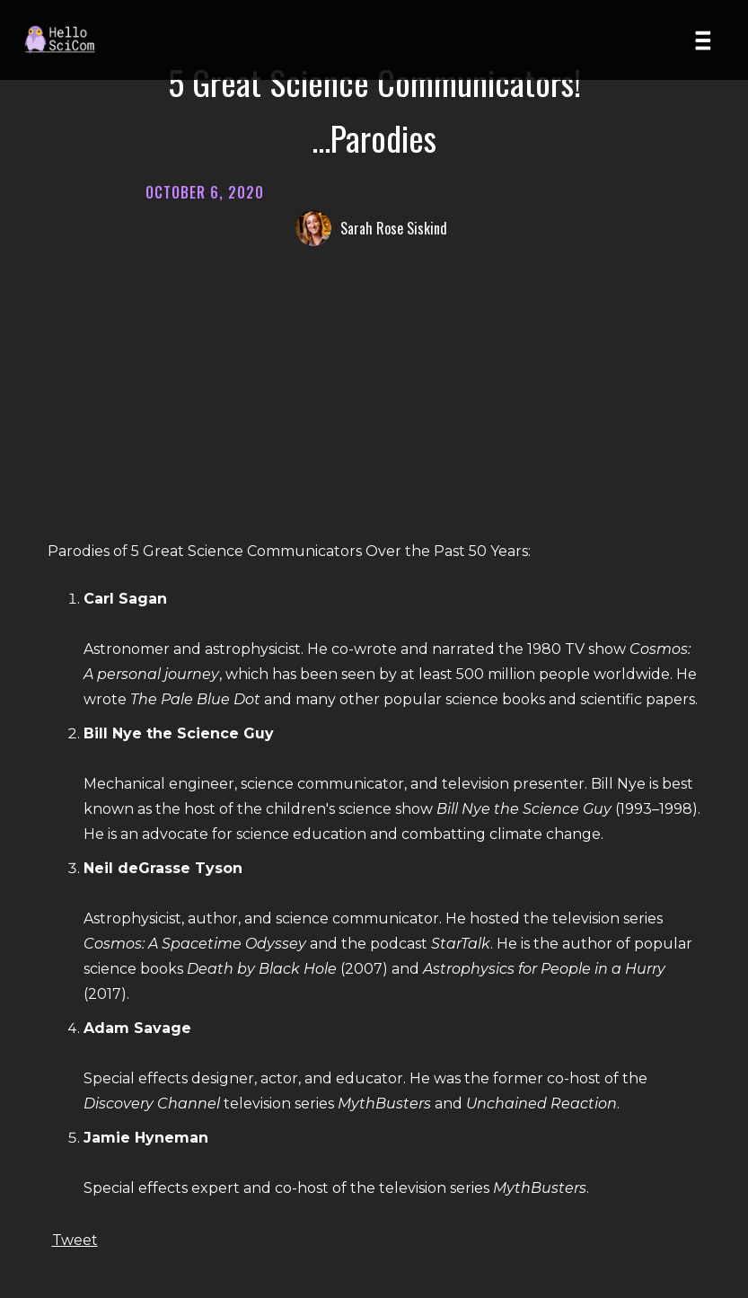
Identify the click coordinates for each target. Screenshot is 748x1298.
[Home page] (67, 40)
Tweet (75, 1240)
